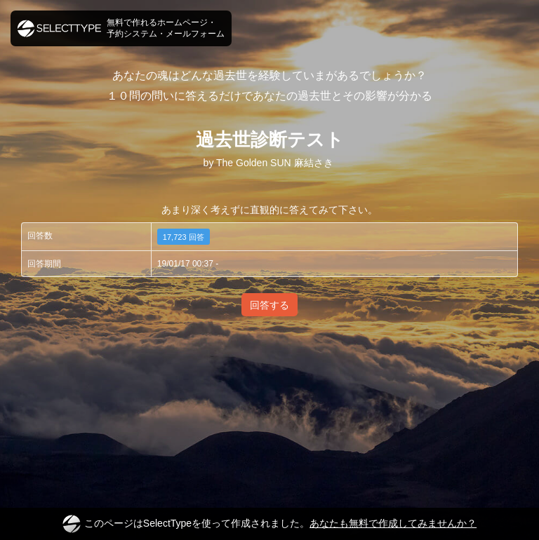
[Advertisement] (269, 374)
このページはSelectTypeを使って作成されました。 (269, 524)
